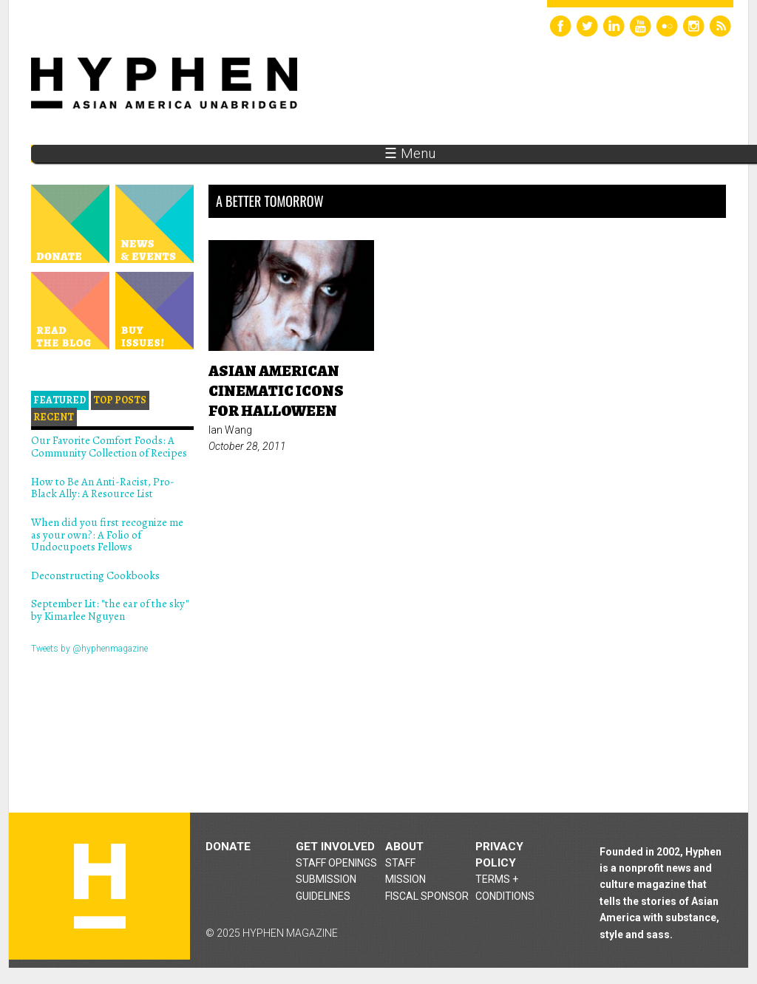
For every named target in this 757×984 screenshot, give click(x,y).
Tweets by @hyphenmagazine (89, 648)
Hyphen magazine (100, 886)
